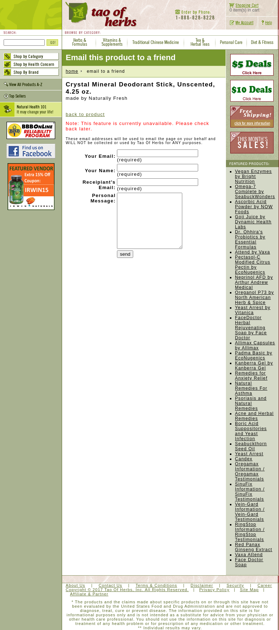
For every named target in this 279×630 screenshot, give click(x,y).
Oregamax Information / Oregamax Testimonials (250, 471)
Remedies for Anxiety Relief (251, 376)
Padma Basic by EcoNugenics (254, 355)
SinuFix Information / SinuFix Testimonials (250, 492)
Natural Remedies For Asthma (251, 388)
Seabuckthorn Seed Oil (251, 446)
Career (264, 585)
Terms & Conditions (156, 585)
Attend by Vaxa (252, 252)
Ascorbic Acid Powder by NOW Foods (254, 206)
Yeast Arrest (249, 453)
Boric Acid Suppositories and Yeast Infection (251, 431)
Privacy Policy (214, 589)
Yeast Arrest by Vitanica (252, 310)
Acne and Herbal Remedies (254, 416)
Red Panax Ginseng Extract (253, 547)
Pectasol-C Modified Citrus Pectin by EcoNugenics (252, 265)
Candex (244, 458)
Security (235, 585)
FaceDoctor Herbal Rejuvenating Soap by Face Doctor (251, 327)
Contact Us (110, 585)
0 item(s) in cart (243, 8)
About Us (75, 585)
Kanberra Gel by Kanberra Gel (254, 366)
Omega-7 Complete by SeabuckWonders (255, 191)
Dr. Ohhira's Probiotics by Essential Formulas (250, 239)
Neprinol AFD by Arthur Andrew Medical (254, 282)
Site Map (249, 589)
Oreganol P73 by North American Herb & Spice (254, 297)
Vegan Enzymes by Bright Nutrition (253, 176)
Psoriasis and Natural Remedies (251, 403)
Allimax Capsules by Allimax (255, 345)
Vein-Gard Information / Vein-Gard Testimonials (250, 512)
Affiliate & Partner (89, 594)
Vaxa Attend (249, 554)
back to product (85, 114)
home (72, 71)
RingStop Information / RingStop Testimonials (250, 532)
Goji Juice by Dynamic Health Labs (253, 221)
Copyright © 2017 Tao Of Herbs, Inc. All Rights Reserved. (127, 589)
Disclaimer (202, 585)
